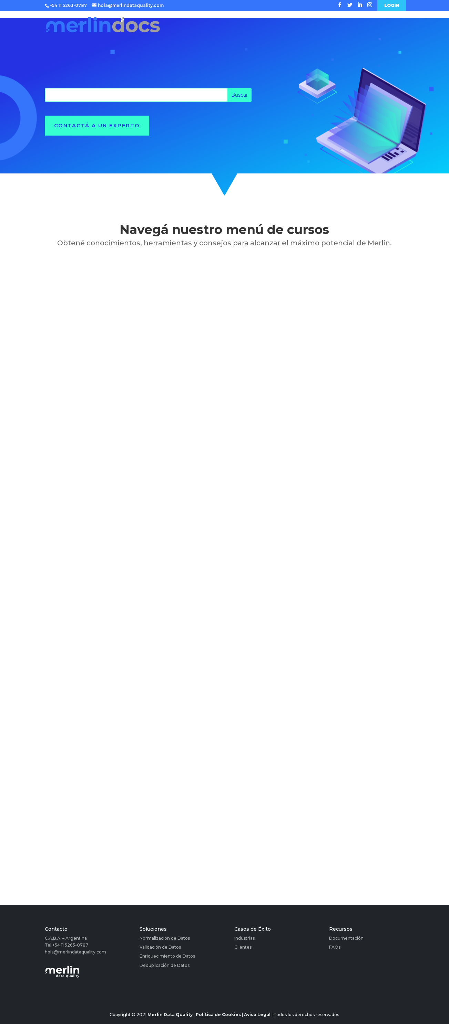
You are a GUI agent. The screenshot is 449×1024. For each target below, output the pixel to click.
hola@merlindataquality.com (75, 951)
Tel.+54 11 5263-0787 (66, 945)
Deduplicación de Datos (165, 965)
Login (391, 5)
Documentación (346, 938)
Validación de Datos (160, 947)
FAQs (334, 947)
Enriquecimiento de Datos (167, 956)
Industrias (244, 938)
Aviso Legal (257, 1014)
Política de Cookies (218, 1014)
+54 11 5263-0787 (68, 5)
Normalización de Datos (165, 938)
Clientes (243, 947)
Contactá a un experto (97, 125)
